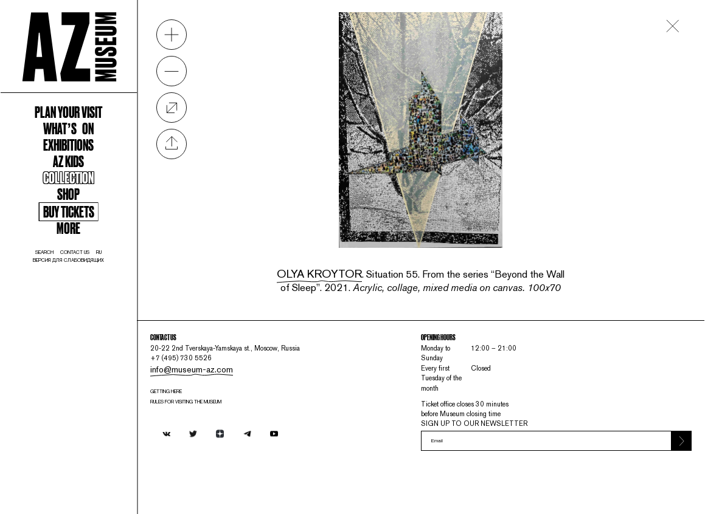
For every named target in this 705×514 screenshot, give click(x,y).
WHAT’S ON (87, 164)
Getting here (214, 407)
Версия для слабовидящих (88, 334)
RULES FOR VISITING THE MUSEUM (244, 419)
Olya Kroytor (358, 244)
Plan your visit (88, 143)
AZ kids (87, 206)
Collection (88, 228)
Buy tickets (88, 272)
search (56, 325)
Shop (88, 249)
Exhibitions (88, 185)
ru (128, 325)
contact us (96, 325)
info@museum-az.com (233, 379)
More (87, 293)
